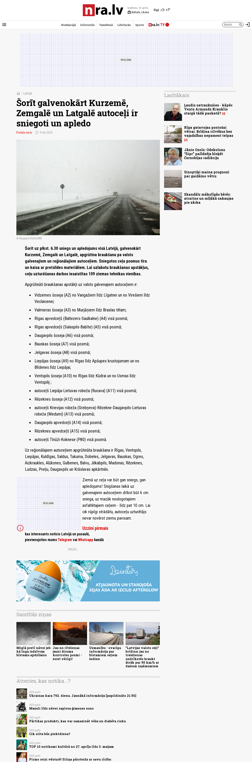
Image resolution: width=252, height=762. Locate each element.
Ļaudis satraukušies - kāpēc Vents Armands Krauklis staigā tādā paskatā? (208, 109)
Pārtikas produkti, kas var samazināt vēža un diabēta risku (77, 721)
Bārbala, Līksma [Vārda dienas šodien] (138, 12)
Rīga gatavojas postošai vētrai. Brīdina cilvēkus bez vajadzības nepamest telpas (208, 131)
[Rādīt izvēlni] (4, 24)
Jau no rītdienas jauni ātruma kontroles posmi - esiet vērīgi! (67, 653)
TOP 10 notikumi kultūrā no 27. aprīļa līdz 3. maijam (71, 747)
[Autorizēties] (247, 24)
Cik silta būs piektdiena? (49, 734)
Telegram (65, 540)
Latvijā (27, 93)
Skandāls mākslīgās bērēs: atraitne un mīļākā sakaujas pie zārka (208, 198)
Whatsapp (85, 540)
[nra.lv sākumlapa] (103, 10)
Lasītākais (176, 95)
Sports (139, 25)
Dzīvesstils (87, 25)
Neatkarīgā (68, 25)
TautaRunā (106, 25)
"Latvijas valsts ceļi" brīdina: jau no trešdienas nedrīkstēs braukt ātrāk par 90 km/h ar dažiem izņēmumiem (142, 657)
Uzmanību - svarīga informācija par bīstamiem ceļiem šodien (105, 653)
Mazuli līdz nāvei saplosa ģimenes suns (61, 708)
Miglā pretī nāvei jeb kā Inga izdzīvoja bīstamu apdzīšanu (33, 651)
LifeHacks (124, 25)
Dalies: (72, 549)
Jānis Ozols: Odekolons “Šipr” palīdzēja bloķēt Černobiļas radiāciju (204, 153)
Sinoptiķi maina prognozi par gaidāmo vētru (206, 174)
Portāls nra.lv (24, 132)
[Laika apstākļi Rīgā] (162, 10)
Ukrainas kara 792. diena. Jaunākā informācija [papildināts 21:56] (82, 696)
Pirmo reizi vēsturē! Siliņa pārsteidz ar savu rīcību (70, 759)
